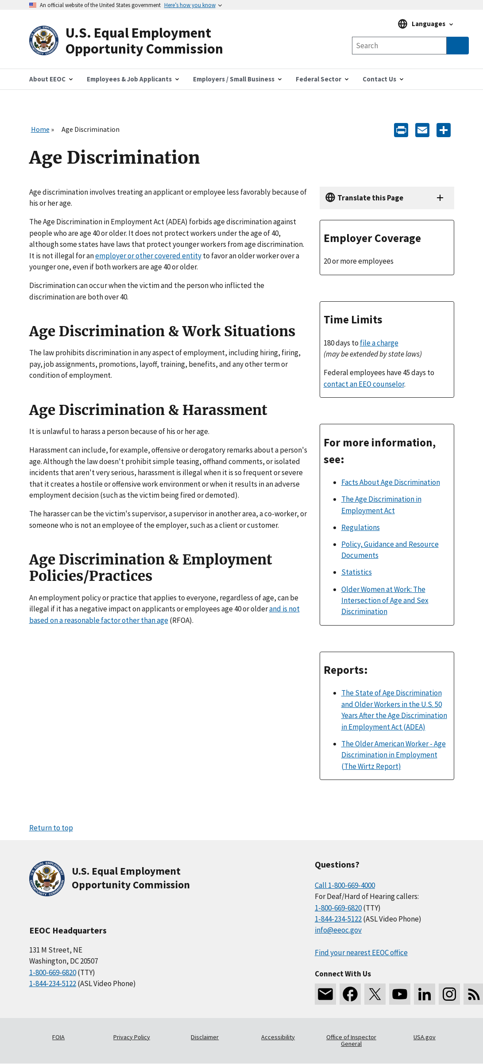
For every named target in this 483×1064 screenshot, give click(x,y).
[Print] (401, 129)
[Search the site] (399, 45)
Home (40, 129)
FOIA (58, 1037)
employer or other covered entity (148, 256)
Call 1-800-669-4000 (345, 885)
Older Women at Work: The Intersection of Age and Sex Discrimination (385, 600)
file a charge (379, 343)
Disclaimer (205, 1037)
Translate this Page (370, 198)
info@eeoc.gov (338, 930)
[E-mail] (422, 129)
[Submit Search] (458, 45)
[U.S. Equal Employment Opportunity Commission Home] (135, 41)
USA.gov (424, 1037)
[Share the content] (443, 129)
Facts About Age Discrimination (390, 482)
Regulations (360, 527)
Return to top (51, 828)
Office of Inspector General (351, 1040)
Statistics (356, 572)
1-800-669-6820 (52, 972)
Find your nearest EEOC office (361, 952)
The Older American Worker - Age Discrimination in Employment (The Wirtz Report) (393, 755)
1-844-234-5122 (52, 983)
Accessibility (278, 1037)
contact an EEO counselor (364, 384)
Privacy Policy (131, 1037)
